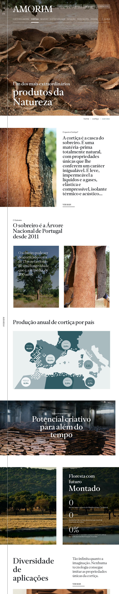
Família (107, 19)
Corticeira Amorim (21, 19)
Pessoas (94, 19)
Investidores (83, 19)
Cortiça (35, 19)
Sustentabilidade (57, 19)
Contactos (103, 6)
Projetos (89, 6)
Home (86, 118)
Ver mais (67, 205)
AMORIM (31, 8)
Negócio (44, 19)
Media (77, 6)
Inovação (71, 19)
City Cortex (64, 6)
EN (3, 14)
